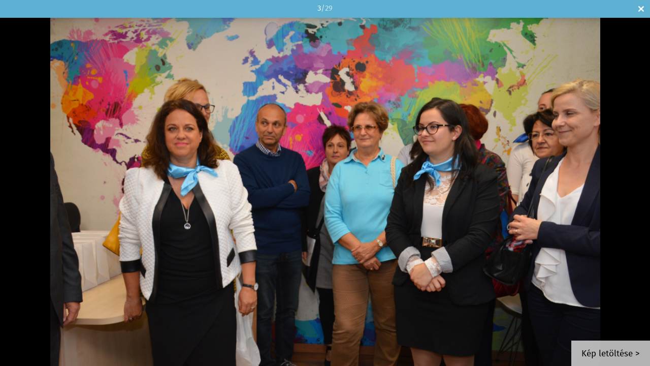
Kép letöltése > (610, 354)
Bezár (641, 9)
